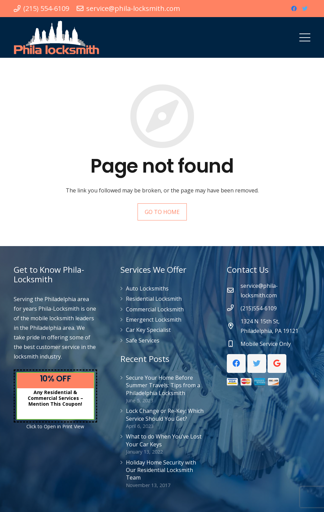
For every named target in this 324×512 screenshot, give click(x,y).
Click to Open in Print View (55, 426)
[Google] (277, 363)
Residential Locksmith (154, 298)
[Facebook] (293, 8)
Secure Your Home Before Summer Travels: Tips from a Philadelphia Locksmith (163, 385)
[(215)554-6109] (234, 308)
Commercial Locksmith (155, 309)
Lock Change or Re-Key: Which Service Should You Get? (165, 414)
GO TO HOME (162, 212)
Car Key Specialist (148, 330)
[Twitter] (304, 8)
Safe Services (142, 340)
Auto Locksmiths (147, 288)
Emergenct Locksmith (153, 319)
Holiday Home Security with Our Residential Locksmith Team (161, 470)
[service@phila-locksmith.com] (234, 290)
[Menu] (305, 37)
